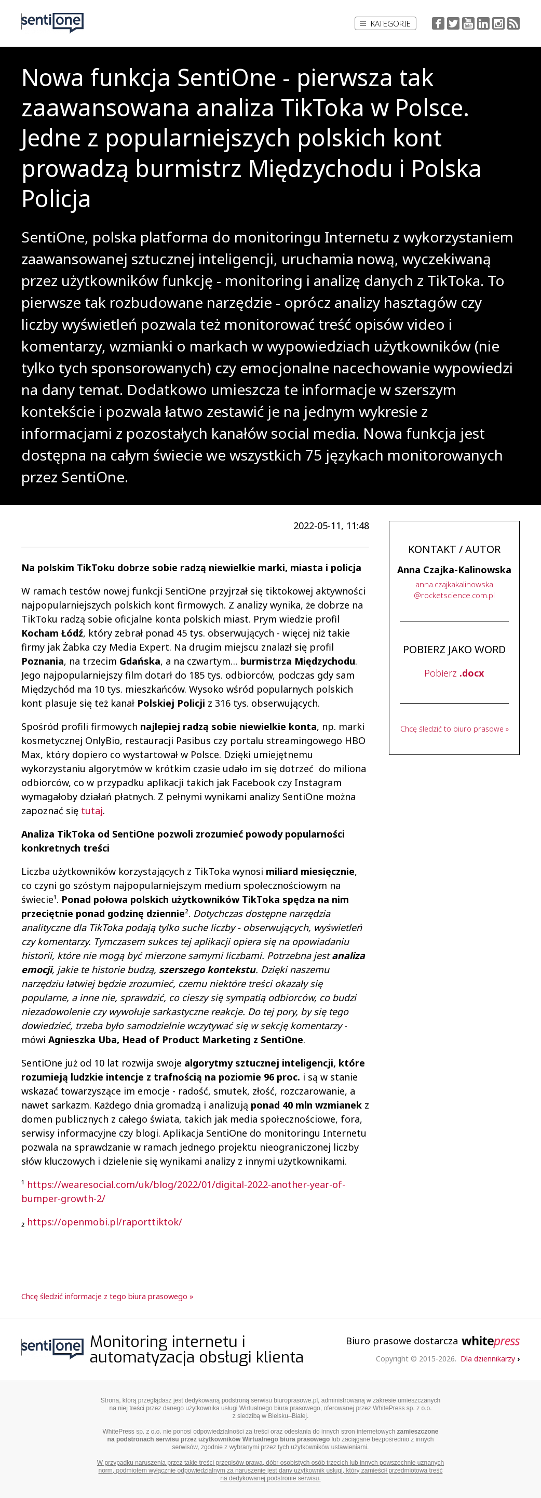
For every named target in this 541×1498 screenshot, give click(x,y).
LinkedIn (483, 23)
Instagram (498, 23)
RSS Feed (513, 23)
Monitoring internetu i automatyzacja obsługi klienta (197, 1349)
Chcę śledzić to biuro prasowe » (454, 729)
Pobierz (454, 673)
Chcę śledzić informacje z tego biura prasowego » (107, 1296)
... (454, 589)
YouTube (468, 23)
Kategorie (385, 23)
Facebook (438, 23)
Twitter (453, 23)
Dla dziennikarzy (490, 1359)
